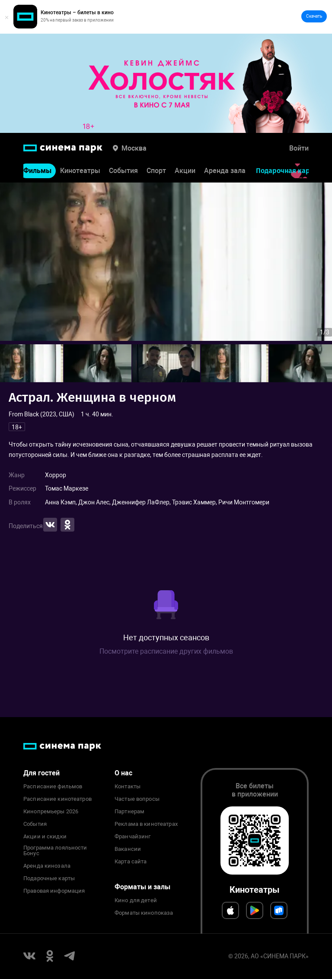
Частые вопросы (137, 799)
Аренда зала (225, 171)
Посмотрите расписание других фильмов (166, 651)
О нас (123, 773)
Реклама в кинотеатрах (146, 824)
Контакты (127, 787)
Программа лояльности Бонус (55, 851)
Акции (185, 171)
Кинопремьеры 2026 (50, 812)
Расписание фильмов (52, 787)
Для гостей (41, 773)
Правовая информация (54, 891)
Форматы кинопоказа (144, 913)
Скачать (314, 16)
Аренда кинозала (46, 866)
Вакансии (128, 849)
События (123, 171)
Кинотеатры (80, 171)
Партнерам (129, 812)
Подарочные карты (49, 878)
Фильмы (37, 171)
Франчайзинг (132, 837)
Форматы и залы (142, 887)
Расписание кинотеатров (57, 799)
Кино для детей (136, 900)
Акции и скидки (45, 837)
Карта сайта (131, 862)
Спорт (156, 171)
